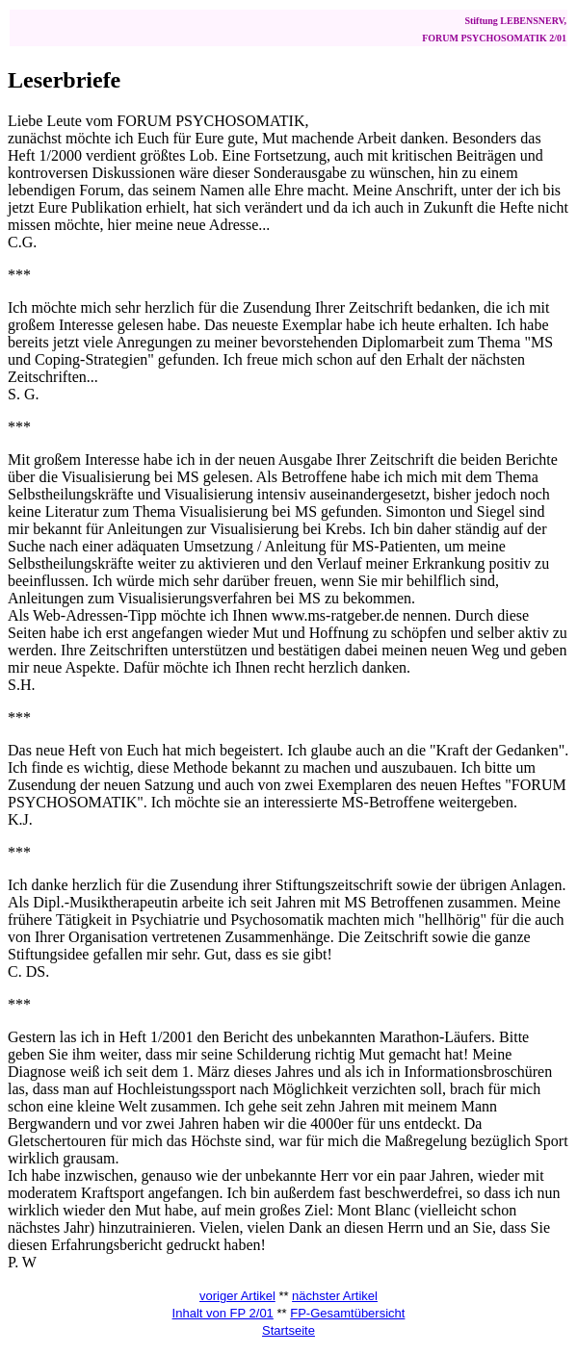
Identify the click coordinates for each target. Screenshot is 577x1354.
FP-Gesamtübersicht (347, 1313)
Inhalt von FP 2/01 (223, 1313)
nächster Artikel (335, 1296)
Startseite (288, 1330)
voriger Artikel (237, 1296)
